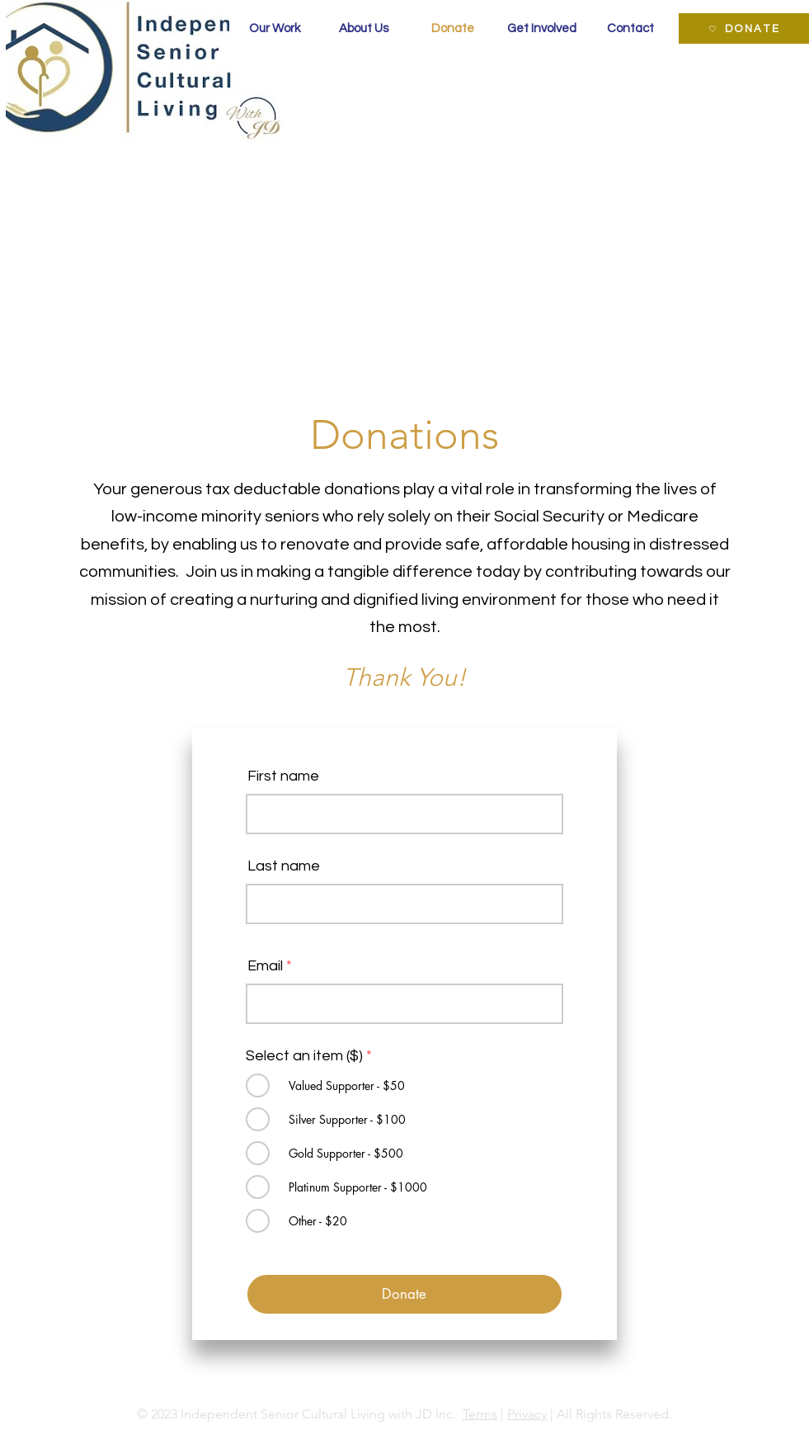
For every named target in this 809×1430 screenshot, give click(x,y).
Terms (480, 1414)
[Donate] (404, 1294)
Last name (283, 866)
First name (283, 776)
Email (265, 966)
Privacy (527, 1414)
